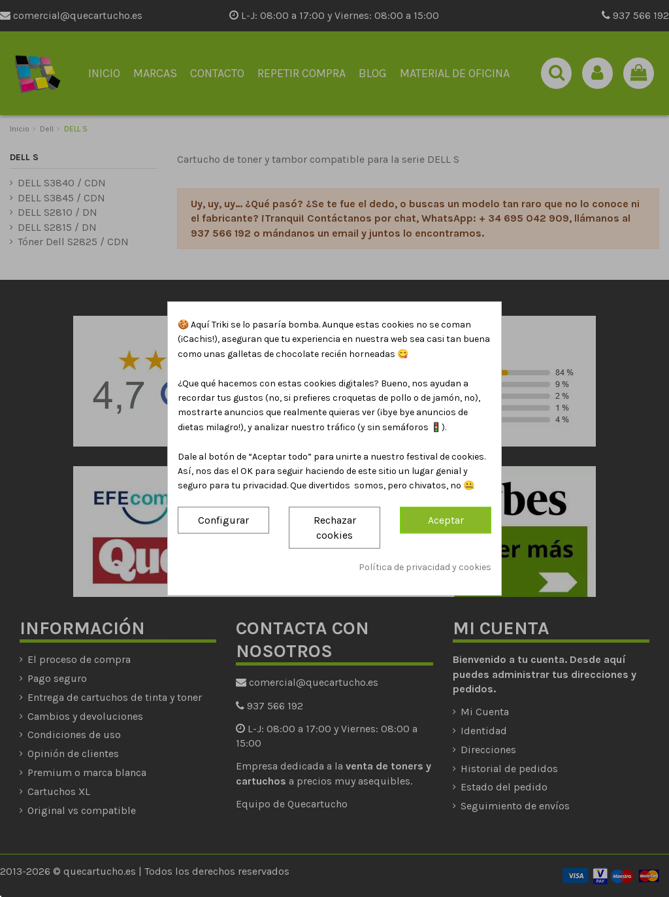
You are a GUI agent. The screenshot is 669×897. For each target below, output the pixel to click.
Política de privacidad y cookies (425, 567)
